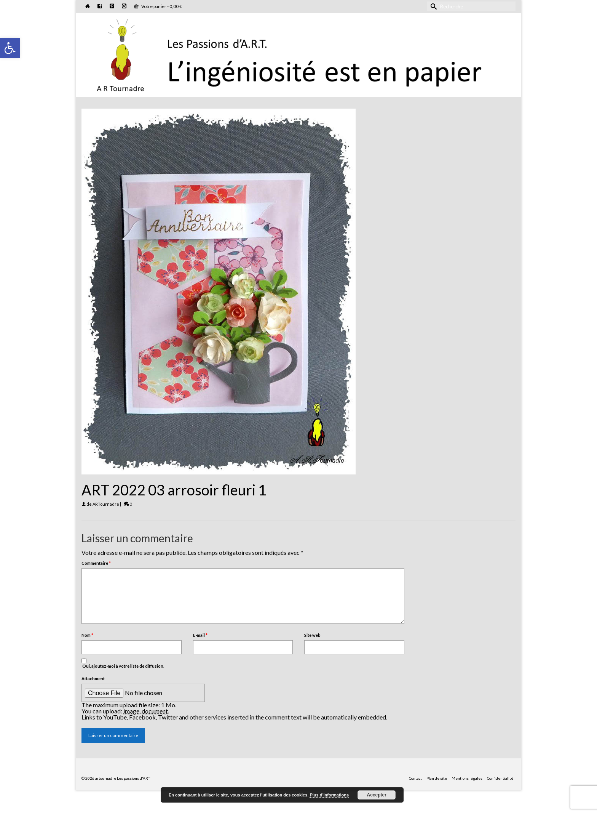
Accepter (376, 795)
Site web (312, 635)
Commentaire (96, 563)
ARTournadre (106, 504)
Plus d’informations (329, 795)
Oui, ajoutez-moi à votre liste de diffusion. (122, 663)
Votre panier (158, 6)
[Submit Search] (432, 6)
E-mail (200, 635)
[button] (10, 48)
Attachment (93, 678)
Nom (87, 635)
